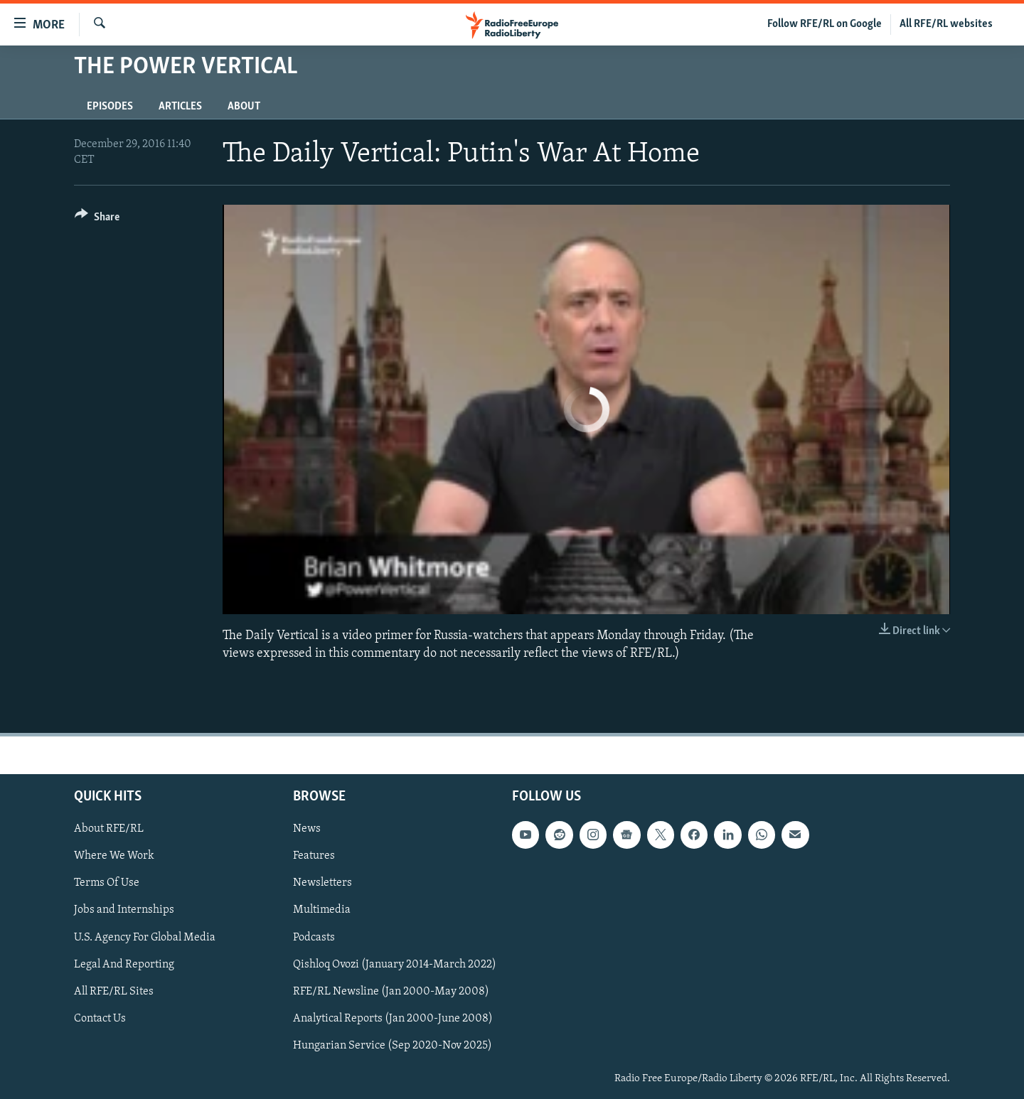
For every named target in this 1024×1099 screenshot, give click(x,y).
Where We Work (114, 856)
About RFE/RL (109, 829)
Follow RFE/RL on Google (824, 24)
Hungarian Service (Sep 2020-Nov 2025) (392, 1045)
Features (314, 856)
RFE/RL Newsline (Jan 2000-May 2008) (391, 991)
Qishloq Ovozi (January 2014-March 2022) (394, 964)
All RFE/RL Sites (114, 991)
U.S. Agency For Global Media (144, 937)
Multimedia (322, 910)
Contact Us (100, 1018)
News (307, 829)
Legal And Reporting (124, 964)
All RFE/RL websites (946, 24)
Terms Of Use (106, 883)
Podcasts (314, 937)
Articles (180, 106)
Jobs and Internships (124, 910)
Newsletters (322, 883)
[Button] (97, 219)
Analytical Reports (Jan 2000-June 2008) (393, 1018)
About (244, 106)
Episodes (110, 106)
